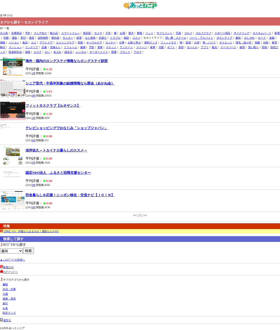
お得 (196, 42)
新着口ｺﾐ (8, 267)
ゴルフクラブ (203, 33)
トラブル (115, 37)
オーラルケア (94, 42)
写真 (178, 33)
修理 (242, 47)
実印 (23, 37)
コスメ (136, 37)
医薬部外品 (15, 51)
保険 (27, 51)
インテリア (31, 47)
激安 (31, 37)
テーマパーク (228, 47)
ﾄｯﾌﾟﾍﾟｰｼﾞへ (10, 272)
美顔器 (87, 33)
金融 (271, 37)
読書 (44, 47)
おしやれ (249, 37)
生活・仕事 (9, 289)
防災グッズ (9, 312)
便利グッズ (150, 42)
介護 (5, 293)
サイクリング (241, 33)
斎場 (188, 42)
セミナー (110, 42)
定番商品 (16, 33)
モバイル (192, 47)
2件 (34, 117)
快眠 (257, 42)
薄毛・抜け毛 (243, 42)
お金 (5, 308)
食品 (25, 42)
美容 (181, 47)
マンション (15, 47)
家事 (152, 47)
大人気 (4, 33)
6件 (34, 95)
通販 (14, 37)
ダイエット (225, 42)
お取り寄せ (134, 42)
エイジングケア (65, 42)
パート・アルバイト (201, 37)
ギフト (171, 47)
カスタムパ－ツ (262, 33)
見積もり (55, 47)
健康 (83, 47)
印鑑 (6, 37)
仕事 (121, 42)
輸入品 (54, 33)
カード (262, 37)
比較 (265, 42)
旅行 (5, 303)
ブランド (125, 51)
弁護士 (103, 37)
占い (47, 51)
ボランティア (224, 37)
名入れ (57, 51)
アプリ (205, 47)
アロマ (138, 51)
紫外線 (55, 37)
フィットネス (168, 42)
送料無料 (43, 37)
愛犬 (131, 33)
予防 (91, 47)
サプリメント (164, 33)
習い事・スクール (175, 37)
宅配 (161, 47)
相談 (126, 37)
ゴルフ (188, 33)
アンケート (126, 47)
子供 (108, 33)
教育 (274, 42)
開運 (114, 51)
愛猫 (139, 33)
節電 (79, 37)
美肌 (80, 42)
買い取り (253, 47)
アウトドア (46, 42)
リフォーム (70, 47)
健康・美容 (9, 298)
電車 (100, 47)
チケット (111, 47)
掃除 (2, 42)
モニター (68, 37)
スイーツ (141, 47)
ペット (149, 33)
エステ (38, 51)
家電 (277, 33)
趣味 (238, 37)
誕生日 (68, 51)
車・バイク (209, 42)
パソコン (14, 42)
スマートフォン (70, 33)
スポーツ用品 (222, 33)
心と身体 (90, 37)
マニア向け (40, 33)
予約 (27, 33)
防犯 (264, 47)
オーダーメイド (98, 51)
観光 (214, 47)
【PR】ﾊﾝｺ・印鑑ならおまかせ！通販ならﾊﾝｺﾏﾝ (31, 231)
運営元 (7, 320)
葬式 (2, 47)
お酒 (122, 33)
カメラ (98, 33)
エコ (33, 42)
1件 (34, 73)
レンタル (81, 51)
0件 (34, 140)
